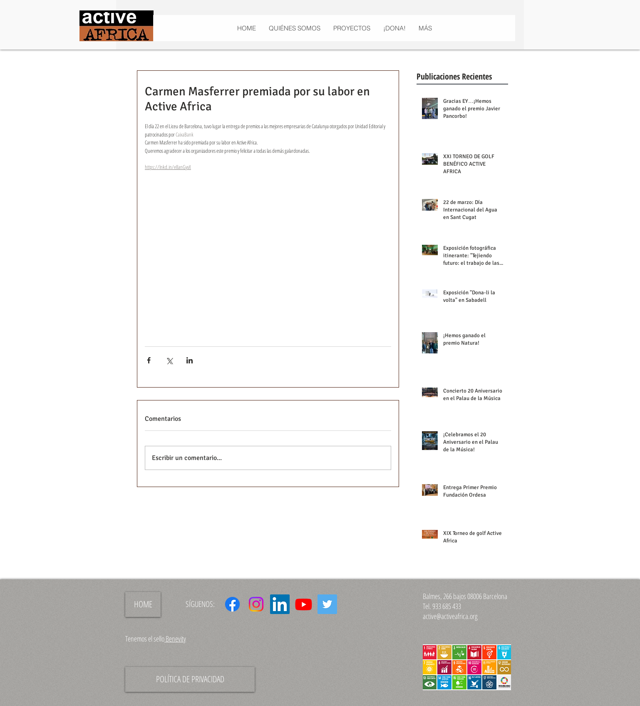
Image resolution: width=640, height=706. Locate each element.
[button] (352, 28)
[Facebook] (232, 604)
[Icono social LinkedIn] (280, 604)
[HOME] (143, 604)
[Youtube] (303, 604)
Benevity (175, 639)
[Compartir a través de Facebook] (149, 360)
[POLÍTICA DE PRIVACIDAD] (190, 679)
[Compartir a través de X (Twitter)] (169, 360)
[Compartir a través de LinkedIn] (189, 360)
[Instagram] (256, 604)
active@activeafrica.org (450, 616)
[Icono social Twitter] (327, 604)
